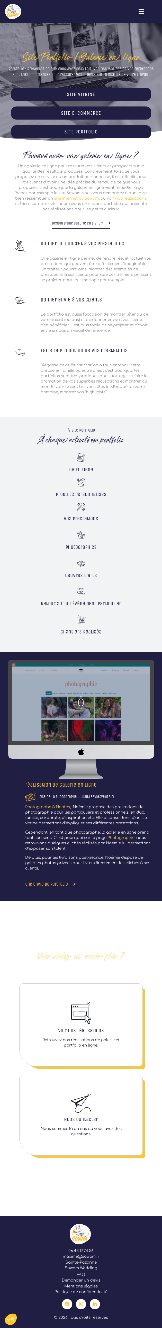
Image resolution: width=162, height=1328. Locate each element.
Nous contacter (81, 1119)
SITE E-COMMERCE (81, 113)
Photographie (120, 838)
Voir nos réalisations (81, 1030)
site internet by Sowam (76, 198)
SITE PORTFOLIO (81, 131)
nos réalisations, (131, 198)
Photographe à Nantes (47, 807)
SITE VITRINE (81, 94)
